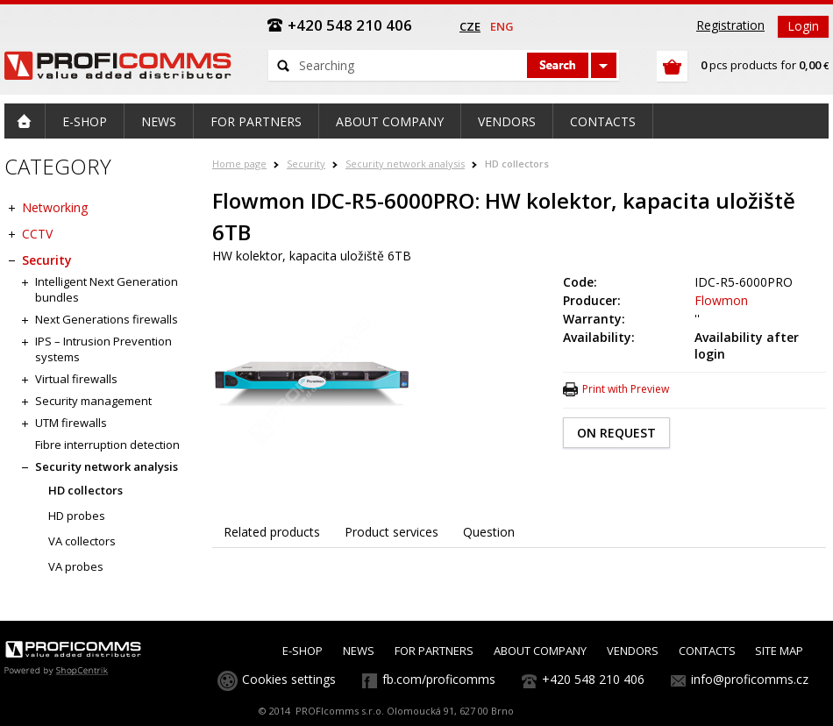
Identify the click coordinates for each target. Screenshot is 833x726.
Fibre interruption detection (107, 444)
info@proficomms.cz (749, 679)
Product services (391, 531)
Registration (730, 25)
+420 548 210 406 (593, 679)
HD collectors (517, 163)
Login (803, 26)
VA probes (75, 566)
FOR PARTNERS (434, 650)
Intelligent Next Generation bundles (106, 289)
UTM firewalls (71, 423)
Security (306, 163)
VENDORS (633, 650)
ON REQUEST (616, 432)
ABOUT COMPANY (540, 650)
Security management (93, 401)
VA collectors (82, 541)
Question (489, 531)
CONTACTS (707, 650)
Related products (272, 531)
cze (470, 26)
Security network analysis (405, 163)
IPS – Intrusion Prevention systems (103, 349)
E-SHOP (302, 650)
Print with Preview (625, 388)
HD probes (76, 515)
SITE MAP (779, 650)
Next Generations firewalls (106, 319)
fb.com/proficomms (438, 679)
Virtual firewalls (76, 379)
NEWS (358, 650)
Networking (55, 207)
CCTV (37, 233)
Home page (239, 163)
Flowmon (721, 300)
